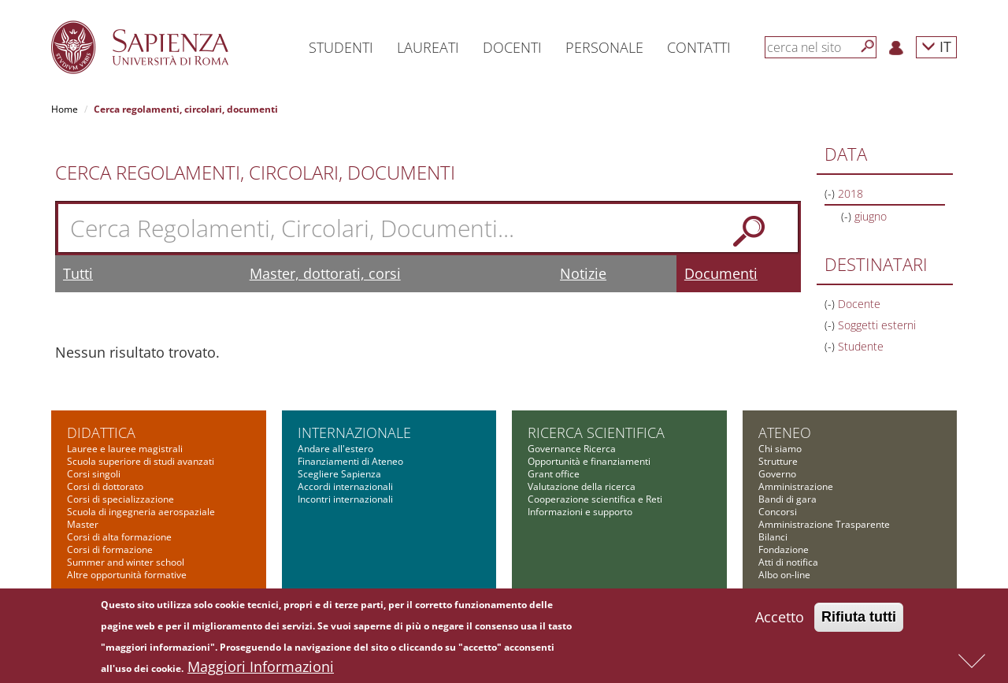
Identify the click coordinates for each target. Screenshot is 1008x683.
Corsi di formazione (110, 549)
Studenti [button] (341, 47)
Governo (777, 474)
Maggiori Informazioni (260, 670)
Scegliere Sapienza (339, 474)
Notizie (583, 273)
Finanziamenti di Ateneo (350, 461)
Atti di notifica (788, 562)
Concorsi (777, 511)
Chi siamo (780, 448)
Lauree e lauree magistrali (125, 448)
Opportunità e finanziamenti (589, 461)
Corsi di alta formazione (119, 537)
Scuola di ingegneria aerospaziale (141, 511)
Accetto (779, 620)
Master (82, 524)
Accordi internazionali (345, 486)
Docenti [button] (512, 47)
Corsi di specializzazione (120, 499)
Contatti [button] (699, 47)
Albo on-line (784, 574)
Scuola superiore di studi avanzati (140, 461)
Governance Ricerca (572, 448)
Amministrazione (795, 486)
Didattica (101, 432)
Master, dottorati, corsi (325, 273)
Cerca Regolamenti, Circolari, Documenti (255, 172)
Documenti (721, 273)
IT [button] (936, 46)
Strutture (778, 461)
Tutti (78, 273)
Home (64, 109)
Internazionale (354, 432)
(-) (831, 193)
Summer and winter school (125, 562)
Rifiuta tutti (858, 621)
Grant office (554, 474)
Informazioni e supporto (580, 511)
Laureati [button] (428, 47)
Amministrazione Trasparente (824, 524)
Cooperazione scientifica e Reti (595, 499)
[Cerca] (868, 46)
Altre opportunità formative (127, 574)
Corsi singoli (93, 474)
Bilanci (773, 537)
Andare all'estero (335, 448)
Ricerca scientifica (596, 432)
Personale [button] (604, 47)
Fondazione (783, 549)
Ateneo (784, 432)
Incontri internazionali (345, 499)
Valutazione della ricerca (582, 486)
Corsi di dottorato (105, 486)
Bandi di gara (787, 499)
